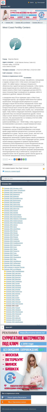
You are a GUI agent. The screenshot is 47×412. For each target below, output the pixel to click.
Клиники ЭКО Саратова (12, 241)
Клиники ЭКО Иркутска (11, 208)
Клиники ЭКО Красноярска (13, 216)
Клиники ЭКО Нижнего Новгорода (15, 219)
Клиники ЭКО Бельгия (13, 277)
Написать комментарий (12, 171)
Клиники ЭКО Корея (12, 297)
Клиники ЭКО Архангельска (13, 192)
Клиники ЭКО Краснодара (12, 214)
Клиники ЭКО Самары (11, 239)
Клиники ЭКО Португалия (14, 304)
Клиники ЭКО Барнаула (12, 194)
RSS (43, 169)
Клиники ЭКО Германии (14, 281)
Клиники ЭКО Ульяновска (12, 257)
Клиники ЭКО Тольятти (11, 251)
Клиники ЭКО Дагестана (12, 204)
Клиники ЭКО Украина (13, 310)
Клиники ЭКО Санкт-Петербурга (14, 190)
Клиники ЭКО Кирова (11, 212)
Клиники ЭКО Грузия (13, 283)
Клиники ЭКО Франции (13, 314)
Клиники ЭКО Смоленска (12, 245)
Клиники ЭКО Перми (11, 233)
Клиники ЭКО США (12, 306)
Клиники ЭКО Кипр (12, 295)
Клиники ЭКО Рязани (11, 237)
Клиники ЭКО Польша (13, 301)
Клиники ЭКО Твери (10, 249)
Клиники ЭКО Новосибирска (13, 223)
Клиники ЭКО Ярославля (12, 265)
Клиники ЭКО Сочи (10, 247)
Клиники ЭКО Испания (13, 287)
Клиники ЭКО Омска (10, 225)
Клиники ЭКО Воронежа (12, 202)
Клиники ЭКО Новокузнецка (13, 221)
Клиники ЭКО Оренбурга (12, 229)
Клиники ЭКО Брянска (11, 196)
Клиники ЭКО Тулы (10, 253)
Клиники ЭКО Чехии (12, 316)
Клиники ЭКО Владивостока (13, 198)
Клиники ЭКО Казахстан (14, 291)
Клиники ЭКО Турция (13, 308)
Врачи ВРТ (9, 327)
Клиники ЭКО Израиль (13, 285)
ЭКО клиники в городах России (14, 267)
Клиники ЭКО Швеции (13, 318)
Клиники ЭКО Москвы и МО (13, 188)
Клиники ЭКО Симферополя (13, 243)
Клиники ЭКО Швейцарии (14, 322)
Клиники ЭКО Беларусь (14, 275)
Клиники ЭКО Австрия (13, 273)
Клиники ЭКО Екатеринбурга (13, 206)
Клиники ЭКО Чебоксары (12, 263)
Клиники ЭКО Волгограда (12, 200)
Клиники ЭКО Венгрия (13, 279)
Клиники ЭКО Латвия (13, 299)
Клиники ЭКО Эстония (13, 320)
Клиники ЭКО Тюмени (11, 255)
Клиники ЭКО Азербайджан (15, 271)
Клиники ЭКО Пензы (10, 231)
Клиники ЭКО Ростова (11, 235)
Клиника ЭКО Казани (11, 210)
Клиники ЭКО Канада (13, 293)
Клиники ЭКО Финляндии (14, 312)
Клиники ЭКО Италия (13, 289)
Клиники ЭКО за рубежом (12, 269)
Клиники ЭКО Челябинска (12, 261)
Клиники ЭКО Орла (10, 227)
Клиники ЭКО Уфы (10, 259)
